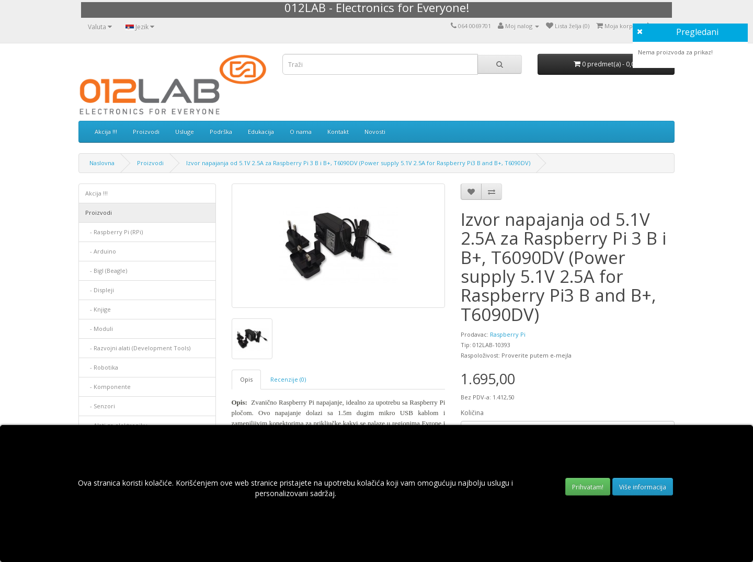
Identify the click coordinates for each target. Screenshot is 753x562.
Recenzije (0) (288, 379)
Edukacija (261, 131)
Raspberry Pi (508, 334)
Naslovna (102, 163)
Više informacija (642, 487)
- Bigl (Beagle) (106, 270)
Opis (246, 379)
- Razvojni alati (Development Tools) (137, 348)
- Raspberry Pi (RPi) (114, 232)
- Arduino (100, 251)
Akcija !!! (106, 131)
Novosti (374, 131)
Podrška (221, 131)
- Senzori (100, 406)
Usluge (184, 131)
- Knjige (98, 309)
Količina (472, 412)
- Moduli (99, 328)
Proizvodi (146, 131)
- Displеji (99, 290)
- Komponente (108, 387)
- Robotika (101, 367)
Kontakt (338, 131)
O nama (301, 131)
